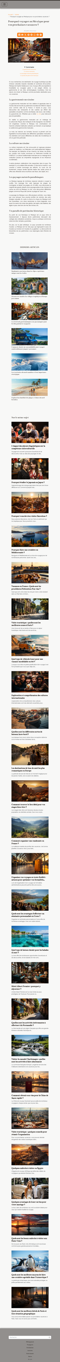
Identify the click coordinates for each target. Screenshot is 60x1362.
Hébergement (30, 1342)
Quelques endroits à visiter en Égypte (27, 1168)
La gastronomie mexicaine (29, 69)
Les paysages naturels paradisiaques (29, 73)
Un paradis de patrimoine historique (29, 75)
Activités (30, 1350)
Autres (17, 14)
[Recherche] (30, 1337)
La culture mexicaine (29, 71)
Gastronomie (30, 1353)
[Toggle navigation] (4, 4)
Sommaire (30, 67)
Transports (30, 1345)
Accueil (10, 14)
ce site (39, 114)
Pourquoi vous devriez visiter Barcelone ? (29, 516)
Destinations (30, 1347)
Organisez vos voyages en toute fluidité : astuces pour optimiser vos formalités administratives (28, 880)
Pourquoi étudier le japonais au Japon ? (28, 482)
